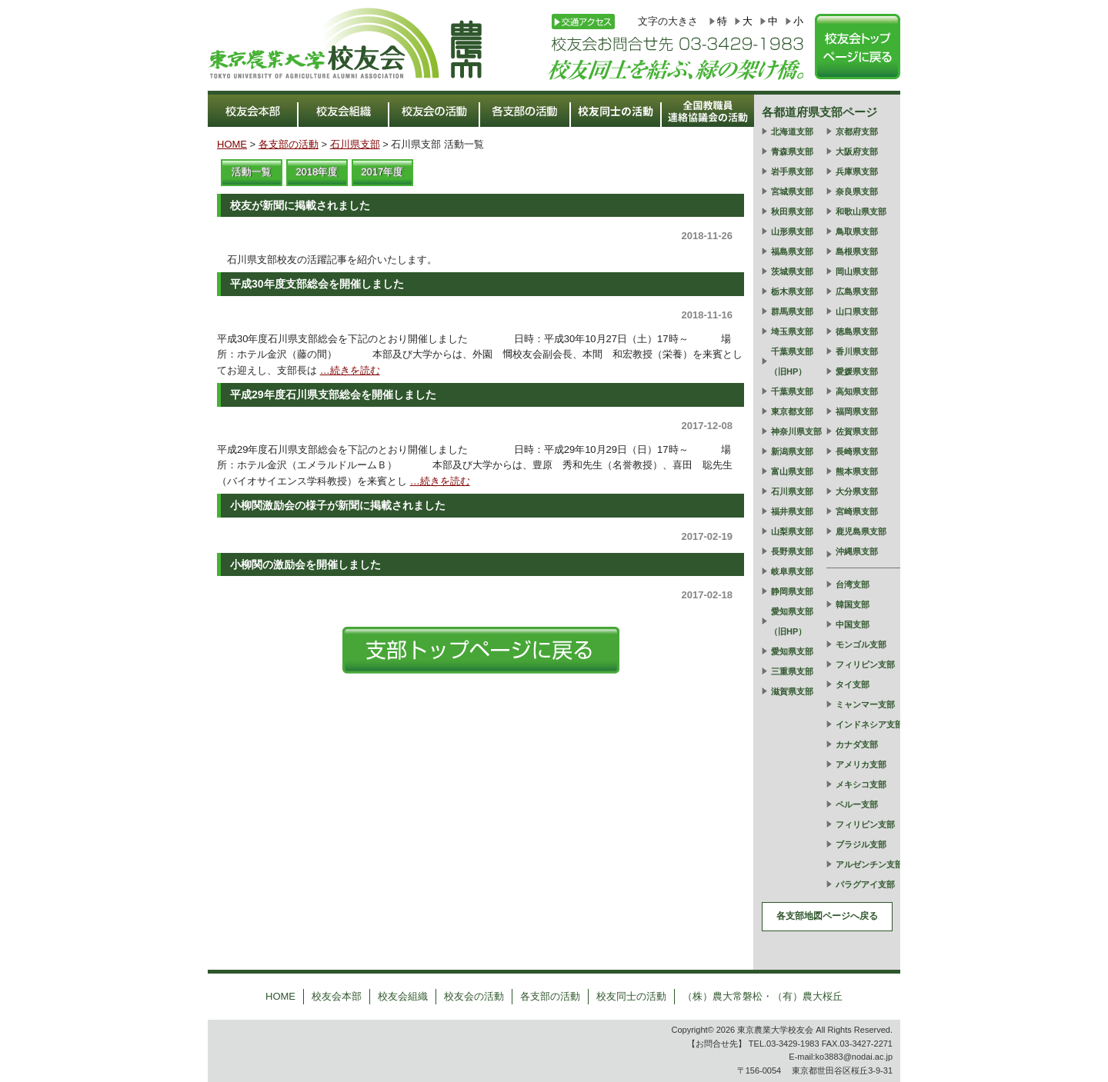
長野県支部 (792, 551)
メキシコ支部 (861, 784)
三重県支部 (792, 671)
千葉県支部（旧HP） (791, 361)
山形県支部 (792, 231)
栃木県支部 (792, 291)
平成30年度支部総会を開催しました (317, 284)
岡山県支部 (857, 271)
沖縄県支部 (857, 551)
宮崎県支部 (857, 511)
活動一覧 (252, 172)
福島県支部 (792, 251)
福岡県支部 (857, 411)
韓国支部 (852, 604)
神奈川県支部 (796, 431)
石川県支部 (355, 144)
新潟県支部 (792, 451)
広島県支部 (857, 291)
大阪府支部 (857, 151)
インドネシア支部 (869, 724)
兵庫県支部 (857, 171)
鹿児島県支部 (861, 531)
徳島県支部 (857, 331)
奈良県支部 (857, 191)
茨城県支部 (792, 271)
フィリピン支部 (865, 664)
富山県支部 (792, 471)
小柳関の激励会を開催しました (305, 564)
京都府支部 (857, 131)
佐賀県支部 (857, 431)
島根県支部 (857, 251)
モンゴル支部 (861, 644)
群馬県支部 (792, 311)
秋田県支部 (792, 211)
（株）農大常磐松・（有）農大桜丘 (762, 996)
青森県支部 (792, 151)
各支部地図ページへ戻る (827, 916)
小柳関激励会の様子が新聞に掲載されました (338, 505)
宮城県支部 (792, 191)
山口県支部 (857, 311)
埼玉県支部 (792, 331)
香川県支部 (857, 351)
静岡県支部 (792, 591)
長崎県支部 (857, 451)
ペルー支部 (857, 804)
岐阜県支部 (792, 571)
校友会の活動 (474, 996)
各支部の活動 (289, 144)
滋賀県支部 (792, 691)
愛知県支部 (792, 651)
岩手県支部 (792, 171)
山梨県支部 (792, 531)
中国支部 (852, 624)
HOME (232, 144)
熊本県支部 (857, 471)
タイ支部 (852, 684)
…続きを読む (350, 370)
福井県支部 (792, 511)
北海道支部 (792, 131)
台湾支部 (852, 584)
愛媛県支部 (857, 371)
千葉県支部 (792, 391)
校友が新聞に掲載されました (300, 205)
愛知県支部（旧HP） (791, 621)
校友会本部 (337, 996)
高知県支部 (857, 391)
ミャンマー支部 (865, 704)
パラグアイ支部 (865, 884)
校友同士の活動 (631, 996)
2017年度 (383, 172)
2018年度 (317, 172)
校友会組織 (403, 996)
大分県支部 (857, 491)
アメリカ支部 (861, 764)
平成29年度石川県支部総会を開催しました (333, 394)
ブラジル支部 (861, 844)
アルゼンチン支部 (869, 864)
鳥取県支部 (857, 231)
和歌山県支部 (861, 211)
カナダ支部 (857, 744)
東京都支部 (792, 411)
